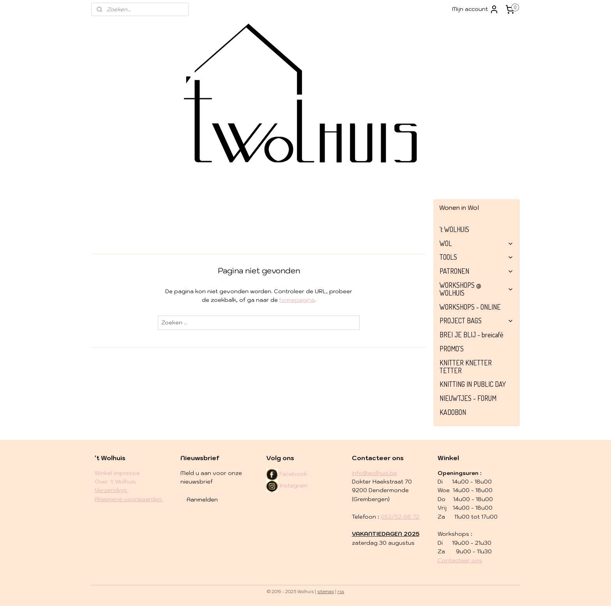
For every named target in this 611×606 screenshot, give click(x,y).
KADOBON (453, 412)
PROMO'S (452, 348)
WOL (477, 243)
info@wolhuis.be (374, 473)
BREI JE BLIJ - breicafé (471, 334)
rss (340, 591)
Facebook (293, 473)
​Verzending (111, 490)
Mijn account (475, 9)
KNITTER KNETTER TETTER (466, 366)
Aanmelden (202, 499)
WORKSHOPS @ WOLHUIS (477, 289)
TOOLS (477, 257)
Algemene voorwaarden (129, 499)
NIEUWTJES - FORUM (468, 398)
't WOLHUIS (454, 229)
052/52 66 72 (400, 516)
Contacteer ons (460, 560)
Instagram (286, 485)
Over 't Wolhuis (115, 481)
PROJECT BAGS (477, 320)
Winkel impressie (117, 473)
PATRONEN (477, 271)
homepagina (296, 299)
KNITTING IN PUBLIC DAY (473, 384)
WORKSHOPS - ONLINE (470, 307)
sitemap (325, 591)
